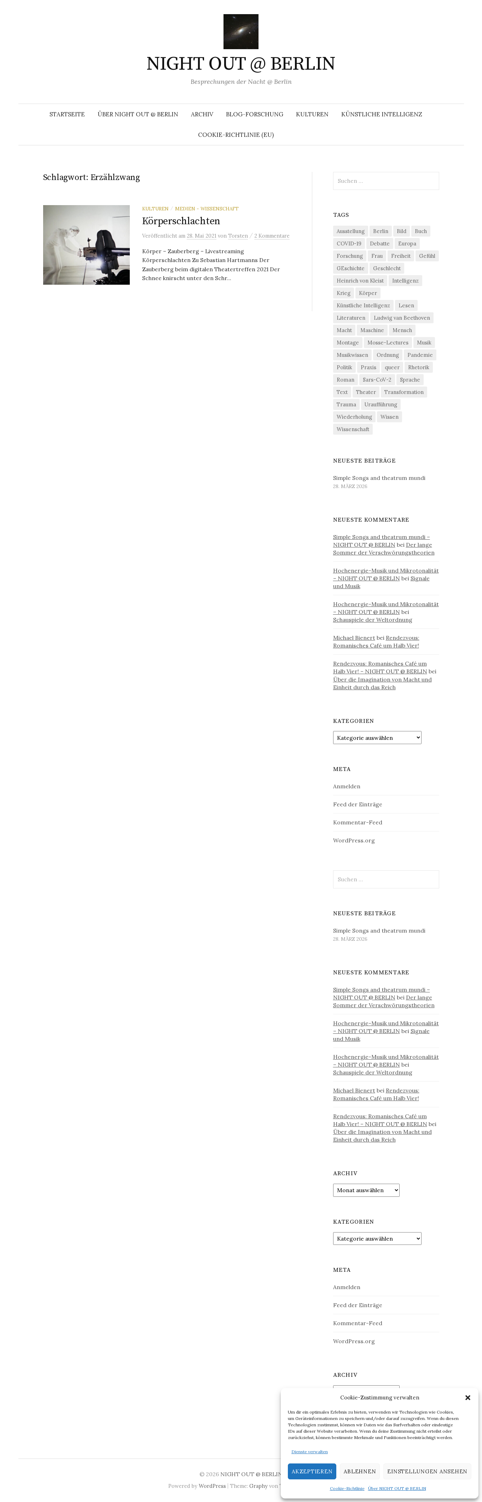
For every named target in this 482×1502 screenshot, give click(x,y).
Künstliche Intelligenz (381, 114)
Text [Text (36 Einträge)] (342, 392)
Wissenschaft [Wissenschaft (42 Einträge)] (353, 429)
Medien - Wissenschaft (207, 208)
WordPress (212, 1486)
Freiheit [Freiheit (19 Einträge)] (401, 256)
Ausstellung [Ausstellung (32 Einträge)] (351, 231)
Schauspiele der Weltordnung (372, 619)
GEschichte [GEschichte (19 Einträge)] (351, 268)
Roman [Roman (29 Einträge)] (345, 379)
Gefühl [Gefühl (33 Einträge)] (427, 256)
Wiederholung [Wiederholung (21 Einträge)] (354, 416)
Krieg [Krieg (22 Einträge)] (343, 293)
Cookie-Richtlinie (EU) (236, 135)
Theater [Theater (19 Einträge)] (366, 392)
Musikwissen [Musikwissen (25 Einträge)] (352, 355)
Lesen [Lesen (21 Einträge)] (406, 305)
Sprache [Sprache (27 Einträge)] (410, 379)
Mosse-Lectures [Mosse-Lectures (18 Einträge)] (387, 342)
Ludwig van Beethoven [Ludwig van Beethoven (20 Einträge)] (402, 317)
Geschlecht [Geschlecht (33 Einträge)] (387, 268)
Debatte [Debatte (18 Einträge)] (380, 243)
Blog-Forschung (254, 114)
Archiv (202, 114)
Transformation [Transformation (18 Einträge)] (404, 392)
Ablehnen (360, 1471)
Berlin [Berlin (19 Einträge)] (380, 231)
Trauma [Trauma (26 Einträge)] (346, 404)
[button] (467, 1397)
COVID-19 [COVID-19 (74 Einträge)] (349, 243)
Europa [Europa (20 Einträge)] (407, 243)
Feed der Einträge (357, 804)
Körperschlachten (181, 221)
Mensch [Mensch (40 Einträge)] (402, 330)
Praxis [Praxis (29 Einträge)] (368, 367)
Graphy (258, 1486)
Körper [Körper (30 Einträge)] (368, 293)
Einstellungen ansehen (427, 1471)
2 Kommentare (272, 235)
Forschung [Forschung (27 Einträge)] (350, 256)
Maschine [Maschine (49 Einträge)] (372, 330)
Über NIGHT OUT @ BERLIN (397, 1488)
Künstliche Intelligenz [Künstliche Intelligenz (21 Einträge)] (363, 305)
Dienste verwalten (309, 1451)
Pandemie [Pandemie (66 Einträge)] (420, 355)
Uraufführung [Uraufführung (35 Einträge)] (381, 404)
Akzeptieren (312, 1471)
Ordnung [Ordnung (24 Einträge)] (388, 355)
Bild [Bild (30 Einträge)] (401, 231)
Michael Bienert (354, 637)
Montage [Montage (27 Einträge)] (348, 342)
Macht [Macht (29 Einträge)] (344, 330)
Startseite (67, 114)
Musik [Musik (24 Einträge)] (424, 342)
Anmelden (346, 786)
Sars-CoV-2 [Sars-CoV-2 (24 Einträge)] (377, 379)
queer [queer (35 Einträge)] (392, 367)
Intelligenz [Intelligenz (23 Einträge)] (405, 280)
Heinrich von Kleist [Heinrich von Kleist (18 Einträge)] (360, 280)
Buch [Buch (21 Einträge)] (421, 231)
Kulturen (312, 114)
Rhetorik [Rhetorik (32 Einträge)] (418, 367)
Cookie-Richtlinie (347, 1488)
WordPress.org (354, 840)
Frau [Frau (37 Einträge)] (377, 256)
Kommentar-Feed (357, 822)
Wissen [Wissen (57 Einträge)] (390, 416)
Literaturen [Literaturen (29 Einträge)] (351, 317)
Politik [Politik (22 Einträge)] (344, 367)
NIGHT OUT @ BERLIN (240, 64)
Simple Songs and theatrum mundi (379, 477)
